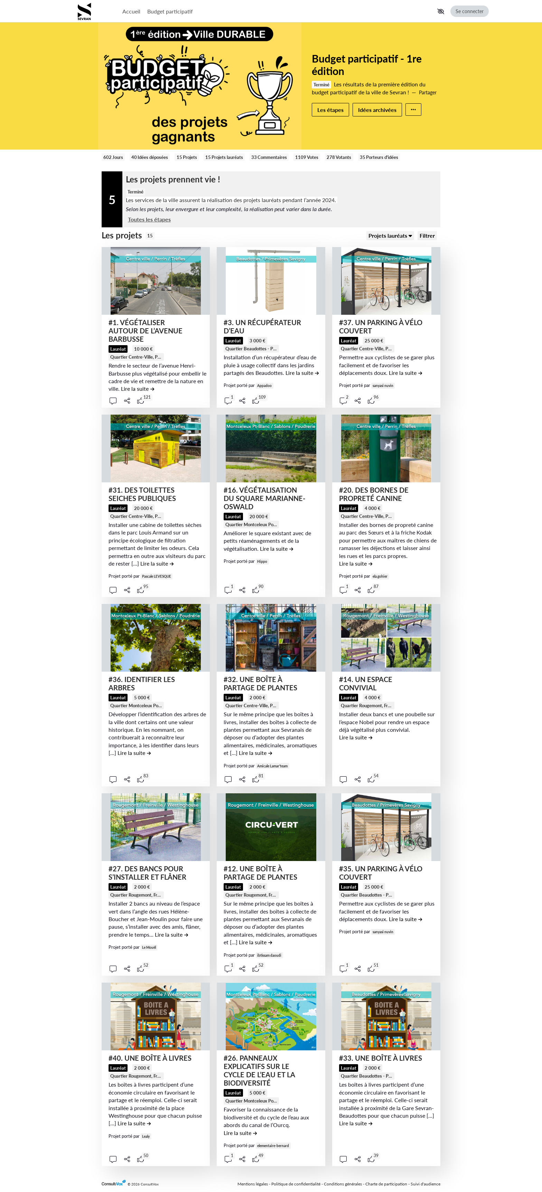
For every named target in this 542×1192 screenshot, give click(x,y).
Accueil (131, 11)
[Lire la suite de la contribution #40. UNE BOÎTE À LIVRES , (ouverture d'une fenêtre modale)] (134, 1123)
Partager (428, 92)
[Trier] (390, 235)
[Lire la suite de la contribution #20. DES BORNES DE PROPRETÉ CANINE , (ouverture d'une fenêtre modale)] (355, 563)
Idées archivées (377, 109)
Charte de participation (386, 1183)
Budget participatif (170, 11)
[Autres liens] (413, 109)
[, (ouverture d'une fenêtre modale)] (156, 281)
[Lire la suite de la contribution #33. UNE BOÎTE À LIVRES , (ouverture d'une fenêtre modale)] (355, 1123)
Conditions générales (343, 1183)
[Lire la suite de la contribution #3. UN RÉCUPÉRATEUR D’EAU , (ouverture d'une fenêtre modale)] (302, 372)
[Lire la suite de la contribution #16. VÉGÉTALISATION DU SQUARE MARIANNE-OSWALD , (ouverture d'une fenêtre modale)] (276, 548)
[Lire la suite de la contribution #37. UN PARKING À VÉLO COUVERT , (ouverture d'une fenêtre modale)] (405, 372)
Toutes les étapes (149, 219)
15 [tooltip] (150, 235)
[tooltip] (136, 357)
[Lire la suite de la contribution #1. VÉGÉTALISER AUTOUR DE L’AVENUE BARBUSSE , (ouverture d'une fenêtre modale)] (137, 388)
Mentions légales (252, 1183)
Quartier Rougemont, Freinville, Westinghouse (386, 705)
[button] (440, 11)
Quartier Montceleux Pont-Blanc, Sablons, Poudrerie (277, 524)
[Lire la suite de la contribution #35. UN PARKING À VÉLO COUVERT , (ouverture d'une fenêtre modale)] (405, 919)
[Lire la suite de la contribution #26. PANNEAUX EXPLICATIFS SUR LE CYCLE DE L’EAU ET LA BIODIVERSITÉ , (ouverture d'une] (240, 1132)
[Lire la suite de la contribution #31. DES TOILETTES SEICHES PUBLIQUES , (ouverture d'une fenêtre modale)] (157, 563)
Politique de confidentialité (295, 1183)
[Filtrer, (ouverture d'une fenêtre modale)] (427, 235)
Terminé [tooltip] (321, 85)
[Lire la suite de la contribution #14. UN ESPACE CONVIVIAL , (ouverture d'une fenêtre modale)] (355, 737)
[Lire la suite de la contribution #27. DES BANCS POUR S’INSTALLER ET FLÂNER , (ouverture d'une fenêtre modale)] (171, 934)
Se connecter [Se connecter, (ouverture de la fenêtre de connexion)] (470, 11)
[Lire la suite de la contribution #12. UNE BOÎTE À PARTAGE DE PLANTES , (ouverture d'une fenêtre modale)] (255, 942)
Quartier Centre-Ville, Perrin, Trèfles (146, 357)
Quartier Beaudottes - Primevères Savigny (267, 348)
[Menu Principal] (276, 11)
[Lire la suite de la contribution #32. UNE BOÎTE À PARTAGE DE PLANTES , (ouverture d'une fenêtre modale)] (255, 752)
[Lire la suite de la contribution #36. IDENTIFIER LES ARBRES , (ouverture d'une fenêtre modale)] (134, 752)
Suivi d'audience (425, 1183)
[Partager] (127, 400)
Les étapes (330, 109)
